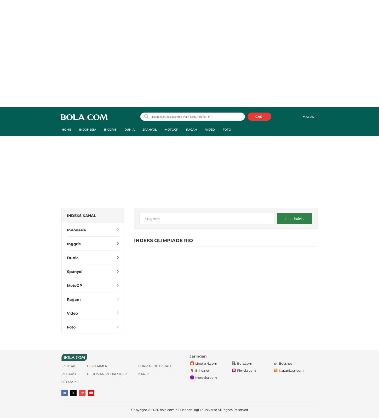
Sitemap (68, 382)
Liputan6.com (203, 363)
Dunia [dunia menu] (129, 129)
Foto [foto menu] (227, 129)
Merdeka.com (203, 377)
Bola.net (282, 363)
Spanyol (93, 271)
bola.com (167, 410)
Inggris (93, 244)
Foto (93, 327)
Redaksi (68, 374)
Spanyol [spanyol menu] (149, 129)
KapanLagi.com (288, 370)
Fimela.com (243, 370)
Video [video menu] (210, 129)
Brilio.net (199, 370)
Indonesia (93, 230)
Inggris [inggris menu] (110, 129)
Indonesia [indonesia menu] (87, 129)
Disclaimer (97, 366)
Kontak (68, 366)
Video (93, 313)
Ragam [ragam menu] (191, 129)
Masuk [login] (308, 117)
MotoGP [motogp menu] (171, 129)
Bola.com (241, 363)
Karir (143, 374)
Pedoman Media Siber (107, 374)
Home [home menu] (66, 129)
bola (84, 117)
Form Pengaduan (154, 366)
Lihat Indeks (294, 218)
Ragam (93, 299)
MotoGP (93, 285)
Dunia (93, 257)
